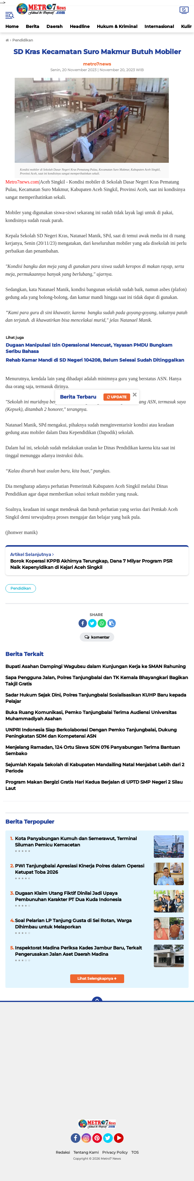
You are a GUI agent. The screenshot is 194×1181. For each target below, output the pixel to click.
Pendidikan (20, 588)
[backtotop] (97, 1002)
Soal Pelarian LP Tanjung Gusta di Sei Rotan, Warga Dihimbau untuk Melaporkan (73, 924)
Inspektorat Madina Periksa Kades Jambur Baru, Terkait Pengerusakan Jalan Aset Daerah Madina (78, 951)
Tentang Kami (86, 1152)
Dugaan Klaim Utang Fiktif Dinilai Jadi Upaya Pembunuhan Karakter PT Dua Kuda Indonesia (68, 896)
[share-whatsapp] (102, 623)
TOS (135, 1152)
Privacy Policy (115, 1152)
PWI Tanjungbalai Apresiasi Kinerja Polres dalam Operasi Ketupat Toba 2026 (79, 869)
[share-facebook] (83, 623)
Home (12, 26)
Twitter (110, 1140)
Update (117, 397)
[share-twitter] (92, 623)
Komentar (97, 637)
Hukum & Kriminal (117, 26)
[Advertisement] (97, 1062)
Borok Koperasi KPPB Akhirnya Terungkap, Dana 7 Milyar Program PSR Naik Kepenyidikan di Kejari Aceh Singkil (91, 564)
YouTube (123, 1140)
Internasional (159, 26)
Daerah (54, 26)
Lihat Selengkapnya (97, 978)
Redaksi (63, 1152)
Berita (32, 26)
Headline (80, 26)
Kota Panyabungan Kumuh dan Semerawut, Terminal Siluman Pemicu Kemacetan (76, 842)
